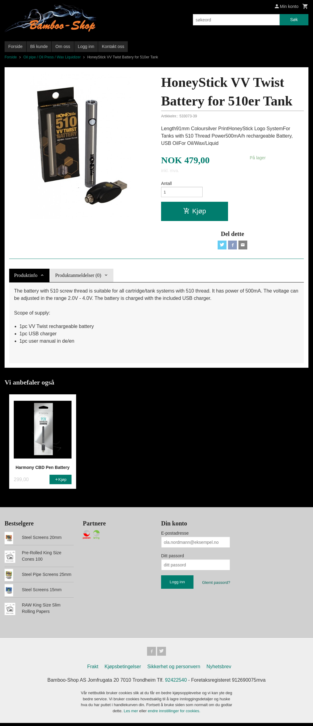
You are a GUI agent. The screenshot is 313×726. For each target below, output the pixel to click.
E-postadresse (175, 535)
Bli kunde (39, 46)
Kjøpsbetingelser (123, 669)
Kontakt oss (113, 46)
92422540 (176, 683)
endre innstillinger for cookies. (174, 713)
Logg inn (86, 46)
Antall (166, 183)
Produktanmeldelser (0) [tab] (78, 277)
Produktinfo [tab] (25, 277)
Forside (15, 46)
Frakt (92, 669)
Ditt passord (172, 557)
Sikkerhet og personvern (173, 669)
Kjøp (194, 212)
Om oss (62, 46)
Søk (294, 19)
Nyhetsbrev (219, 669)
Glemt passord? (216, 584)
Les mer (131, 713)
